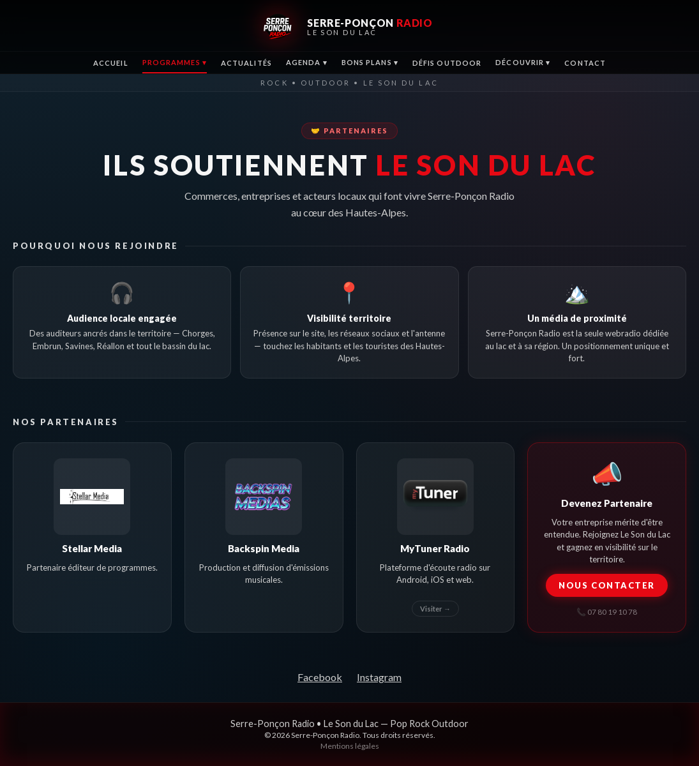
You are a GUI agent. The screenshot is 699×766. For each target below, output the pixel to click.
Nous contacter (607, 585)
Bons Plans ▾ (370, 62)
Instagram (379, 677)
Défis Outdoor (446, 63)
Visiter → (435, 609)
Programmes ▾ (174, 62)
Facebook (319, 677)
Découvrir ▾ (522, 62)
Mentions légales (349, 746)
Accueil (110, 63)
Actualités (246, 63)
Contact (585, 63)
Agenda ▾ (306, 62)
